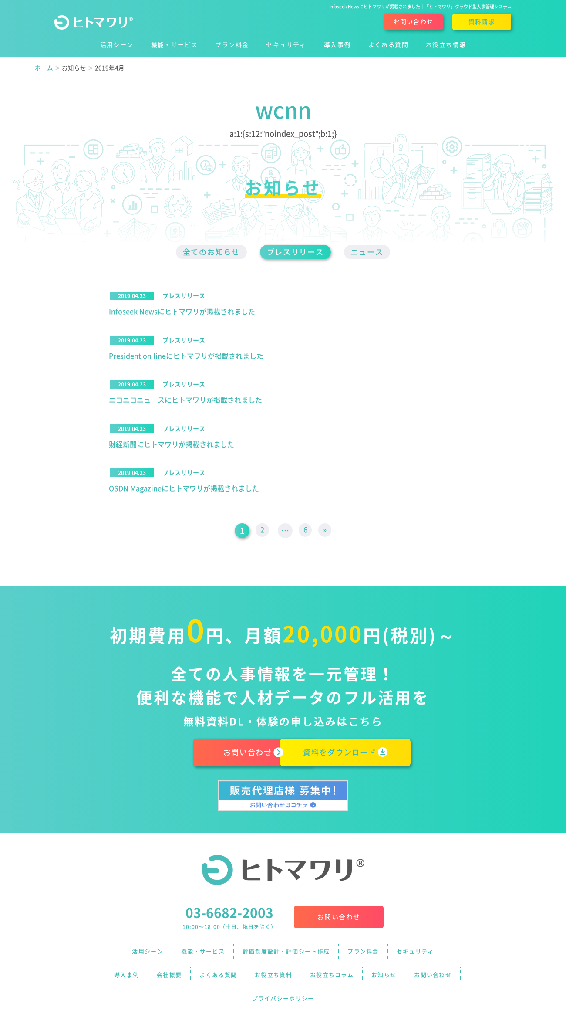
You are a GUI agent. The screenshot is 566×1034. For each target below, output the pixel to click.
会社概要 (169, 970)
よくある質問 (218, 970)
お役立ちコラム (332, 970)
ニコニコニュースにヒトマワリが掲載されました (185, 401)
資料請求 (481, 22)
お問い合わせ (413, 22)
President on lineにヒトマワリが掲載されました (186, 356)
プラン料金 (363, 953)
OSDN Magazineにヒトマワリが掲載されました (184, 490)
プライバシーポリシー (283, 988)
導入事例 (126, 970)
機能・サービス (203, 953)
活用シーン (147, 953)
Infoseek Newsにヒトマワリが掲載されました (182, 312)
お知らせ (383, 970)
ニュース (374, 252)
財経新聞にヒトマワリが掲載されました (171, 445)
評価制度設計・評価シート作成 (286, 953)
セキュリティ (415, 953)
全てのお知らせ (205, 252)
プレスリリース (296, 252)
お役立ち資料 (273, 970)
